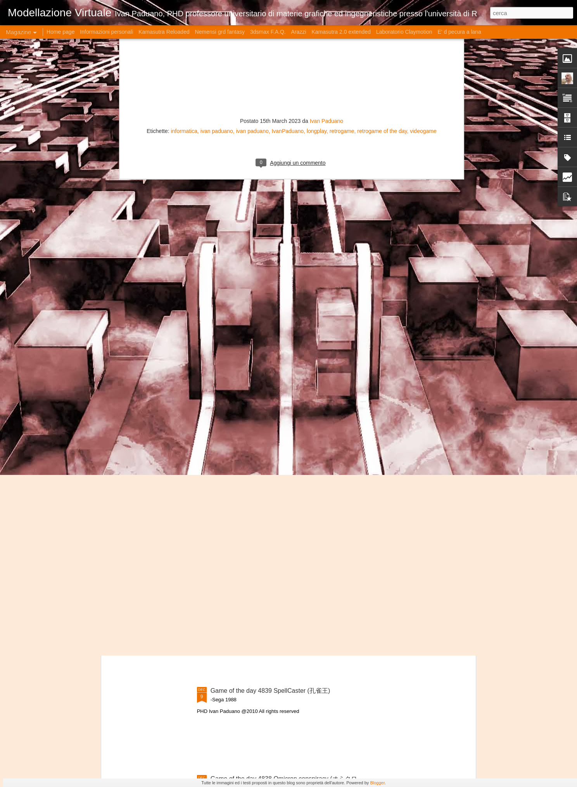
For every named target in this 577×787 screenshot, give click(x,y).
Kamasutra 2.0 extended (341, 32)
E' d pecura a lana (459, 32)
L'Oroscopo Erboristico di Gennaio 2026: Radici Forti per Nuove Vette (154, 283)
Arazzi (298, 32)
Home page (60, 32)
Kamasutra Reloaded (164, 32)
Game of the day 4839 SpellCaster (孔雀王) (270, 690)
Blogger (377, 782)
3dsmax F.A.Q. (268, 32)
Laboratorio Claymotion (404, 32)
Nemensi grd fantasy (220, 32)
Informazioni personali (106, 32)
